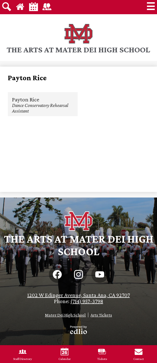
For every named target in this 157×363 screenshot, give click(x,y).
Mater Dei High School (65, 315)
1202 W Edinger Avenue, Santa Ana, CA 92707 (78, 295)
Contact (138, 354)
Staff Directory (22, 354)
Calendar (64, 354)
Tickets (102, 354)
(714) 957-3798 (86, 301)
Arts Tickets (101, 315)
